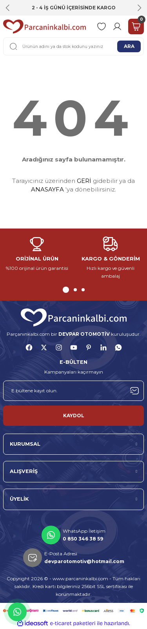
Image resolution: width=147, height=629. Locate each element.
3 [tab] (83, 289)
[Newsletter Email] (73, 391)
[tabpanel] (37, 254)
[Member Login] (117, 26)
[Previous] (8, 7)
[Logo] (44, 26)
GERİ (84, 180)
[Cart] (136, 26)
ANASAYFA (47, 189)
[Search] (73, 46)
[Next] (139, 7)
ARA (129, 46)
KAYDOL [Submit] (73, 415)
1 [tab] (66, 290)
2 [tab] (75, 289)
